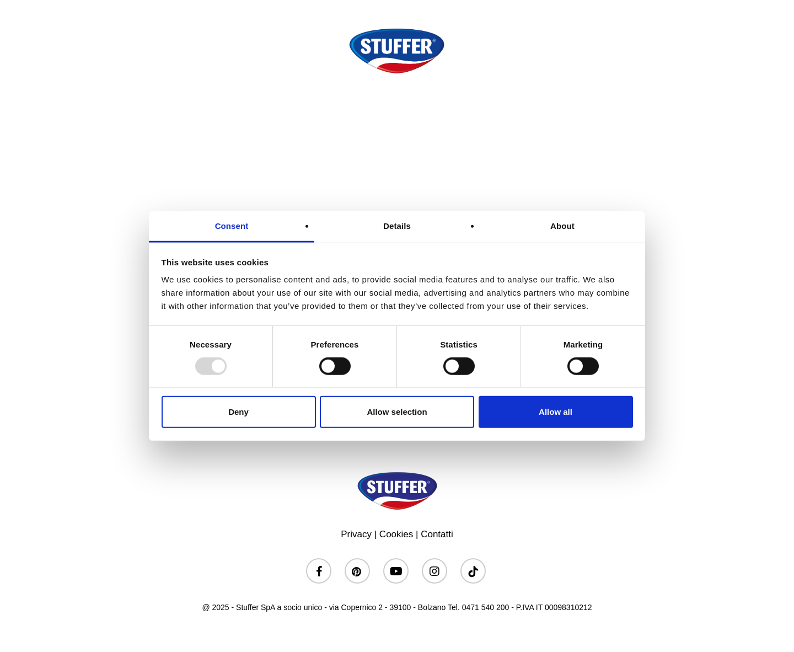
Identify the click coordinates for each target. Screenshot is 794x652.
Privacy (356, 534)
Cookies (396, 534)
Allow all (555, 411)
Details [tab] (397, 226)
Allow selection (397, 411)
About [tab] (562, 226)
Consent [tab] (232, 226)
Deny (238, 411)
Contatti (437, 534)
